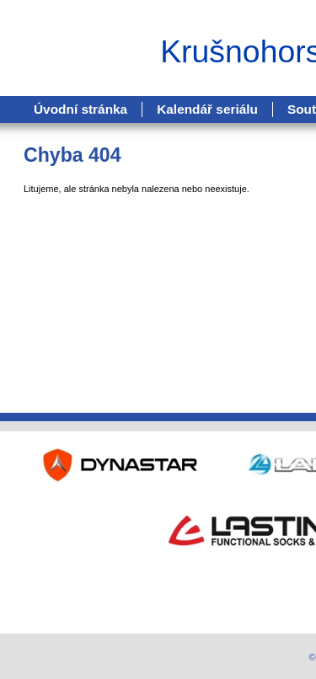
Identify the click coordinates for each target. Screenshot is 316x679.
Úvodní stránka (80, 109)
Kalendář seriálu (207, 109)
